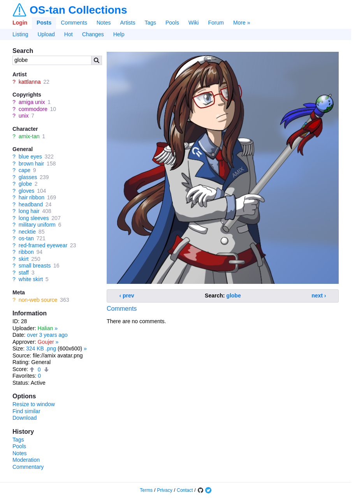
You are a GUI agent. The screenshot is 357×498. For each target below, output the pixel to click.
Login (19, 22)
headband (31, 204)
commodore (33, 109)
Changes (93, 34)
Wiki (193, 22)
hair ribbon (31, 197)
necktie (27, 232)
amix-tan (29, 136)
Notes (104, 22)
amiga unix (32, 102)
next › (318, 295)
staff (24, 272)
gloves (26, 191)
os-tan (26, 238)
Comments (74, 22)
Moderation (26, 460)
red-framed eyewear (43, 245)
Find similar (26, 411)
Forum (215, 22)
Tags (150, 22)
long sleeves (34, 218)
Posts (44, 22)
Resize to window (33, 404)
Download (24, 418)
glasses (28, 177)
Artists (127, 22)
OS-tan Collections (78, 10)
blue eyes (30, 156)
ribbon (26, 252)
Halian (45, 328)
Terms (146, 490)
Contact (185, 490)
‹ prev (127, 295)
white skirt (31, 279)
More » (241, 22)
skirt (24, 259)
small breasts (35, 265)
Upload (46, 34)
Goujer (46, 342)
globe (25, 184)
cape (24, 170)
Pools (172, 22)
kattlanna (30, 82)
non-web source (38, 300)
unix (24, 116)
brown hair (31, 163)
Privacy (164, 490)
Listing (20, 34)
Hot (68, 34)
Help (119, 34)
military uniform (37, 225)
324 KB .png (41, 348)
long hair (29, 211)
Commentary (28, 467)
